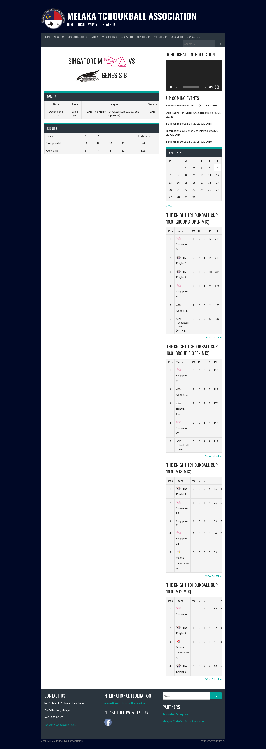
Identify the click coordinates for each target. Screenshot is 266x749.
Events (94, 36)
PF (217, 230)
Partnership (160, 36)
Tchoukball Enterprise (175, 714)
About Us (59, 36)
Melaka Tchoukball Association (131, 15)
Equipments (127, 36)
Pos (170, 230)
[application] (194, 75)
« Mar (169, 206)
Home (47, 36)
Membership (143, 36)
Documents (177, 36)
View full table (213, 337)
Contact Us (193, 36)
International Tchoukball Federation (124, 703)
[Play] (171, 87)
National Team (109, 36)
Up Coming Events (77, 36)
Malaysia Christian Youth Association (184, 721)
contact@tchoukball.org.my (60, 724)
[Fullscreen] (217, 87)
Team (179, 230)
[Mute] (211, 87)
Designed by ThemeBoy (213, 741)
